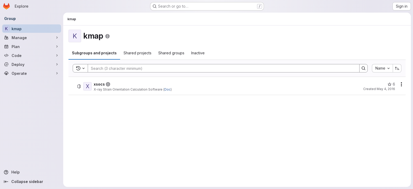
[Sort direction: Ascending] (397, 68)
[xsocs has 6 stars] (391, 84)
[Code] (31, 55)
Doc (167, 89)
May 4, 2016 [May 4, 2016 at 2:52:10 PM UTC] (386, 89)
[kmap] (31, 28)
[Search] (221, 68)
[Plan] (31, 46)
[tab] (94, 53)
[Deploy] (31, 64)
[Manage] (31, 37)
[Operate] (31, 73)
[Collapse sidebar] (31, 181)
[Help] (31, 172)
